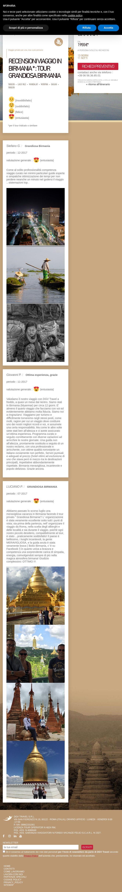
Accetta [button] (108, 27)
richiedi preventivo (98, 66)
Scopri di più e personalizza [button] (26, 27)
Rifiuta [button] (87, 27)
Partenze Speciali (15, 877)
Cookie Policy (12, 879)
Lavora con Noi (13, 874)
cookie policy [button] (75, 15)
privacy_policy (13, 882)
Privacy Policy (31, 856)
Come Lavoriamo (14, 871)
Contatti (9, 869)
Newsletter (10, 842)
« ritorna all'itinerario (98, 84)
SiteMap (9, 885)
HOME (7, 866)
